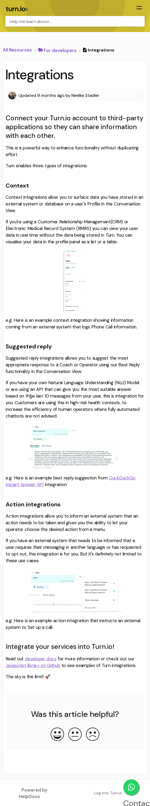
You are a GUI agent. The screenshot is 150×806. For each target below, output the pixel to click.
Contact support (131, 787)
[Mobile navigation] (139, 8)
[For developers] (58, 50)
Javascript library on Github (33, 665)
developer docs (41, 659)
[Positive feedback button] (57, 734)
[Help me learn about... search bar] (75, 21)
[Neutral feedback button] (75, 734)
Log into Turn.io (108, 793)
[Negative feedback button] (92, 734)
